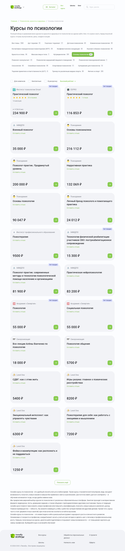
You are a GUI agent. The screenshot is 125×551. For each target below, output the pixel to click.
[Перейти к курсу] (56, 113)
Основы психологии (83, 54)
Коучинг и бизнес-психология (100, 49)
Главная (14, 21)
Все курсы (63, 7)
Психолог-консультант (22, 60)
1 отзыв (85, 98)
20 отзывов (32, 98)
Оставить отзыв (19, 133)
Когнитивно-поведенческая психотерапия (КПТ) (32, 49)
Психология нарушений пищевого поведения (55, 60)
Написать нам (69, 542)
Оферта (92, 542)
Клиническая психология (101, 43)
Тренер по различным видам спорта (68, 71)
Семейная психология (38, 66)
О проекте (93, 535)
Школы (72, 5)
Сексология (18, 66)
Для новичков (19, 81)
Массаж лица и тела (40, 54)
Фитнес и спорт (96, 71)
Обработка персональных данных (74, 536)
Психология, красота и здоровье (32, 21)
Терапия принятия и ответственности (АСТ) (30, 71)
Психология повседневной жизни (93, 60)
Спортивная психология (63, 66)
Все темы (18, 43)
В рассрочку (52, 81)
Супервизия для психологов (90, 66)
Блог (79, 5)
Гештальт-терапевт (54, 43)
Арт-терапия (34, 43)
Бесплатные (36, 81)
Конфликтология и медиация (70, 49)
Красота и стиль (20, 54)
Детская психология (76, 43)
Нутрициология (61, 54)
